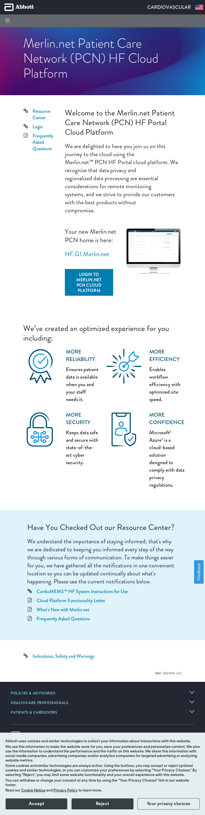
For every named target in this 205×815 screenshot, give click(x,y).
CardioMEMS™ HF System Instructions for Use (82, 591)
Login (38, 126)
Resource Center (41, 114)
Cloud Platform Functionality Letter (71, 600)
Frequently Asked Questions (43, 142)
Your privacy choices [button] (168, 804)
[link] (33, 693)
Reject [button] (102, 804)
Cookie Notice (33, 790)
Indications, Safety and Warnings (63, 656)
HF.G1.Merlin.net (87, 254)
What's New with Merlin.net (63, 609)
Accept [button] (36, 804)
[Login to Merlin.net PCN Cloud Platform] (89, 282)
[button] (196, 21)
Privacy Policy (65, 790)
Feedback (199, 571)
